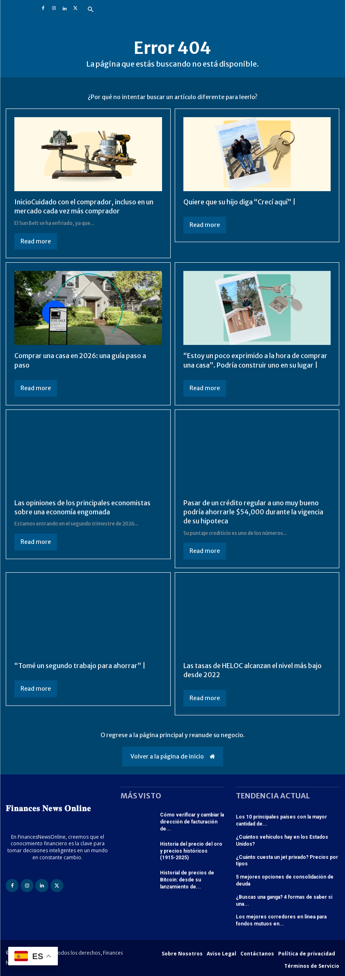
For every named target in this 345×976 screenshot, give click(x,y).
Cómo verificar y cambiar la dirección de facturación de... (192, 822)
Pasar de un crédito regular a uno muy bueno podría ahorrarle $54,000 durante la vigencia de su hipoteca (253, 512)
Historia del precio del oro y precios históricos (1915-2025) (191, 851)
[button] (90, 9)
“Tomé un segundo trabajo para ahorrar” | (79, 665)
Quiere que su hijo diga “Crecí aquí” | (239, 202)
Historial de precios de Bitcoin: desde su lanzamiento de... (187, 880)
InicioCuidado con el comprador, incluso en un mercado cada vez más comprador (83, 206)
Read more (36, 241)
